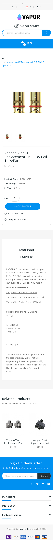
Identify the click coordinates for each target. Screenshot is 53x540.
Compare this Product (18, 219)
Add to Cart (23, 206)
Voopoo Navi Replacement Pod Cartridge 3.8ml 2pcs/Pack (40, 442)
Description (26, 249)
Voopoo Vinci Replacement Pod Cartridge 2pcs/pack (13, 442)
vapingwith (23, 529)
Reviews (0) (26, 256)
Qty (6, 198)
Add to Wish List (15, 213)
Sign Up (44, 476)
